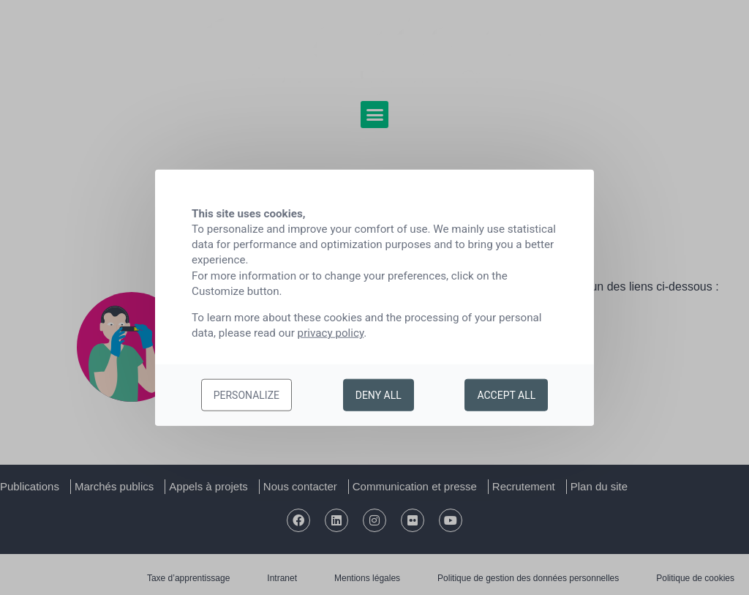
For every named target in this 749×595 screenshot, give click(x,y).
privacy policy (331, 333)
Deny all (378, 395)
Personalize (246, 395)
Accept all (506, 395)
